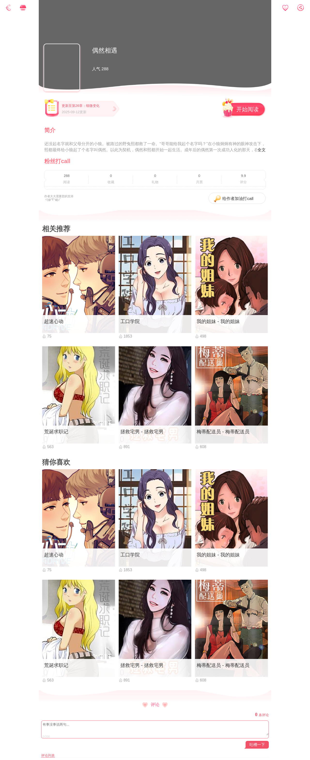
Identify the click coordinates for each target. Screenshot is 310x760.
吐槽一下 (257, 745)
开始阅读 (247, 109)
